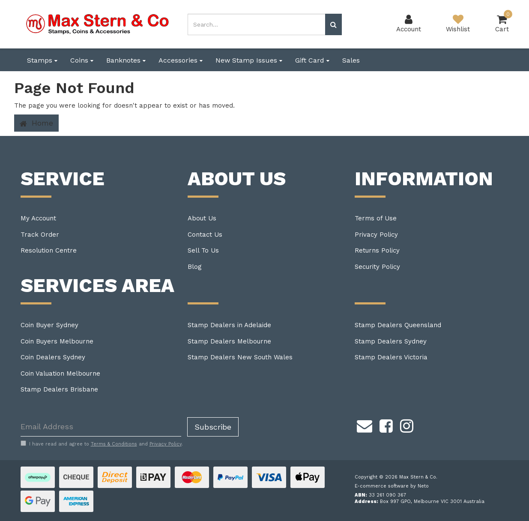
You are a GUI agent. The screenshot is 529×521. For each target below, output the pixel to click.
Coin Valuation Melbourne (60, 373)
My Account (38, 218)
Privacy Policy (376, 234)
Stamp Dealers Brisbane (59, 389)
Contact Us (205, 234)
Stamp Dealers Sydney (391, 341)
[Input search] (257, 24)
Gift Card (312, 60)
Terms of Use (376, 218)
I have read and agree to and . (102, 444)
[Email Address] (101, 427)
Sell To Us (203, 250)
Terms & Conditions (114, 444)
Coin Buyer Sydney (49, 325)
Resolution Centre (49, 250)
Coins (81, 60)
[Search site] (333, 24)
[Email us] (364, 425)
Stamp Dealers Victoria (391, 357)
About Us (202, 218)
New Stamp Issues (248, 60)
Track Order (40, 234)
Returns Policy (377, 250)
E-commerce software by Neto (392, 486)
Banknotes (126, 60)
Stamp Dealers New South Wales (240, 357)
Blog (195, 267)
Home (36, 123)
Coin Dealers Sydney (53, 357)
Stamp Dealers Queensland (398, 325)
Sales (351, 60)
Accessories (180, 60)
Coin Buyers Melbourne (57, 341)
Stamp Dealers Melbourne (229, 341)
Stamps (42, 60)
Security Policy (377, 267)
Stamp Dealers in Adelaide (229, 325)
